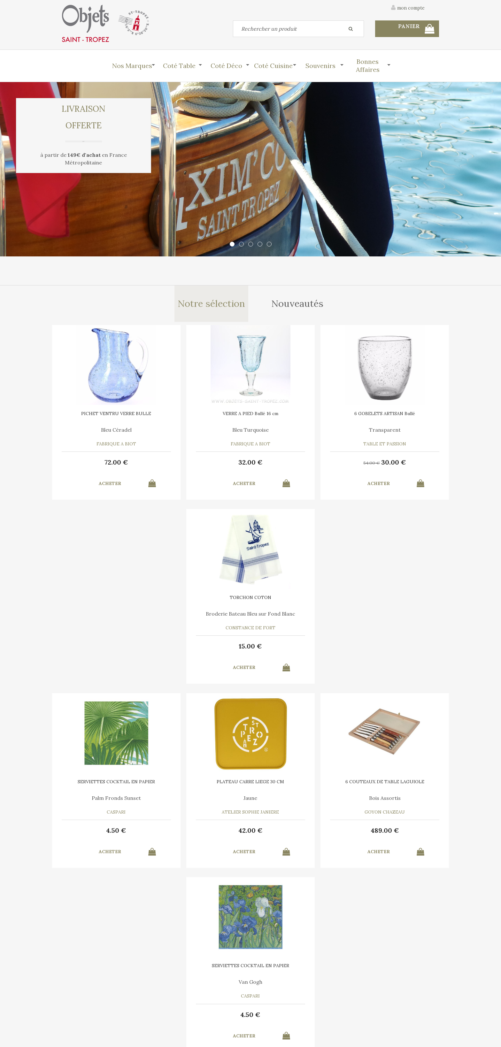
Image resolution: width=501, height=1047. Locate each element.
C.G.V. (381, 963)
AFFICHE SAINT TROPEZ (202, 785)
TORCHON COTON (394, 415)
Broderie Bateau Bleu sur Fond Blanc (394, 434)
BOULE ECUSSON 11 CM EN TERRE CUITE (106, 787)
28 (307, 834)
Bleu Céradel (106, 431)
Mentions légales (421, 963)
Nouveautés (298, 305)
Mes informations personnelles (191, 1012)
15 (394, 464)
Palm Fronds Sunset (106, 616)
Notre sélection (211, 305)
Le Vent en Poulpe (298, 801)
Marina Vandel (202, 801)
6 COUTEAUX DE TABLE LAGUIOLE (298, 602)
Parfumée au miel (107, 801)
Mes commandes (79, 1012)
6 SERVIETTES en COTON (299, 785)
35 (286, 834)
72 (107, 464)
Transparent (298, 431)
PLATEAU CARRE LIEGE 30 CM (202, 600)
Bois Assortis (298, 616)
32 (202, 464)
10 (203, 834)
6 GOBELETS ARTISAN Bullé (298, 415)
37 (107, 834)
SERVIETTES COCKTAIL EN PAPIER (107, 602)
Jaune (203, 616)
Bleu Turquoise (202, 431)
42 (202, 649)
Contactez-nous (79, 997)
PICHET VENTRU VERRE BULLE (107, 415)
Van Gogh (394, 616)
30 (307, 464)
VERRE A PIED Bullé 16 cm (202, 415)
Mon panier (170, 997)
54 (285, 465)
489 (298, 649)
